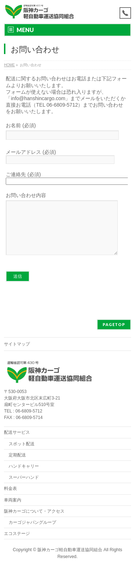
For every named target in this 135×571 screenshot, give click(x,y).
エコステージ (17, 533)
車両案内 (12, 500)
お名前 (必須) (67, 132)
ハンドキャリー (24, 466)
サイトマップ (17, 344)
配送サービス (17, 432)
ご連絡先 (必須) (67, 178)
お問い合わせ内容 (67, 230)
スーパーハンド (24, 477)
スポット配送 (22, 444)
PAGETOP (114, 324)
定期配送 (17, 455)
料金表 (10, 488)
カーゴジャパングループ (32, 522)
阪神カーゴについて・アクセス (34, 511)
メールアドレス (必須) (67, 156)
